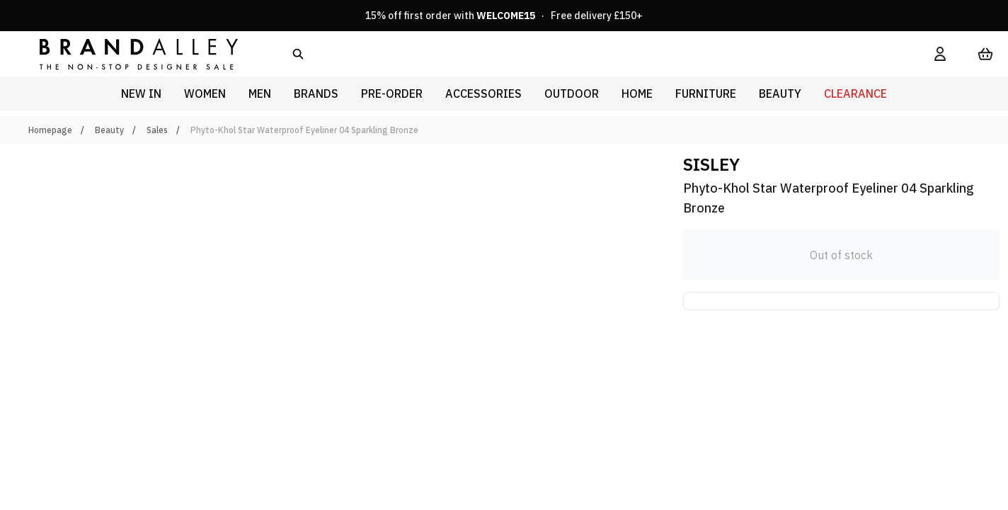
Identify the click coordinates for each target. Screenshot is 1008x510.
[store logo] (127, 53)
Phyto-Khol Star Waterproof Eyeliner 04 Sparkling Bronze (304, 130)
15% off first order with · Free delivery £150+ (504, 16)
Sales (157, 130)
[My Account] (940, 53)
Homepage (50, 130)
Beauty (109, 130)
